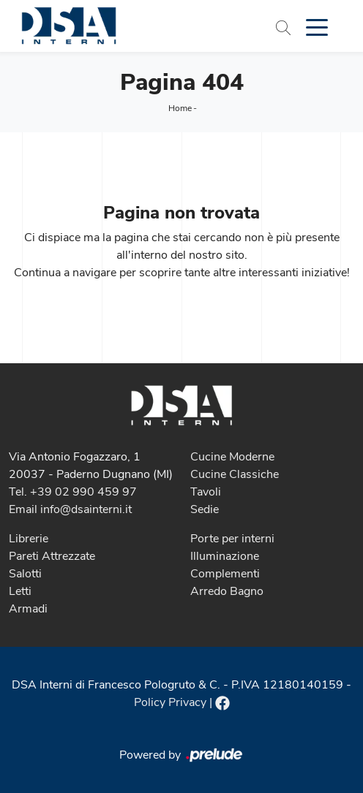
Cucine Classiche (234, 474)
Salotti (25, 574)
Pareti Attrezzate (52, 556)
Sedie (204, 509)
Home (180, 108)
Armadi (28, 609)
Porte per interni (232, 539)
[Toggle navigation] (317, 26)
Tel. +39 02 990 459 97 (73, 492)
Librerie (28, 539)
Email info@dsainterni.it (70, 509)
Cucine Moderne (232, 457)
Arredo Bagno (226, 591)
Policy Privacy (170, 702)
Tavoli (205, 492)
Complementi (225, 574)
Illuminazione (224, 556)
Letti (20, 591)
